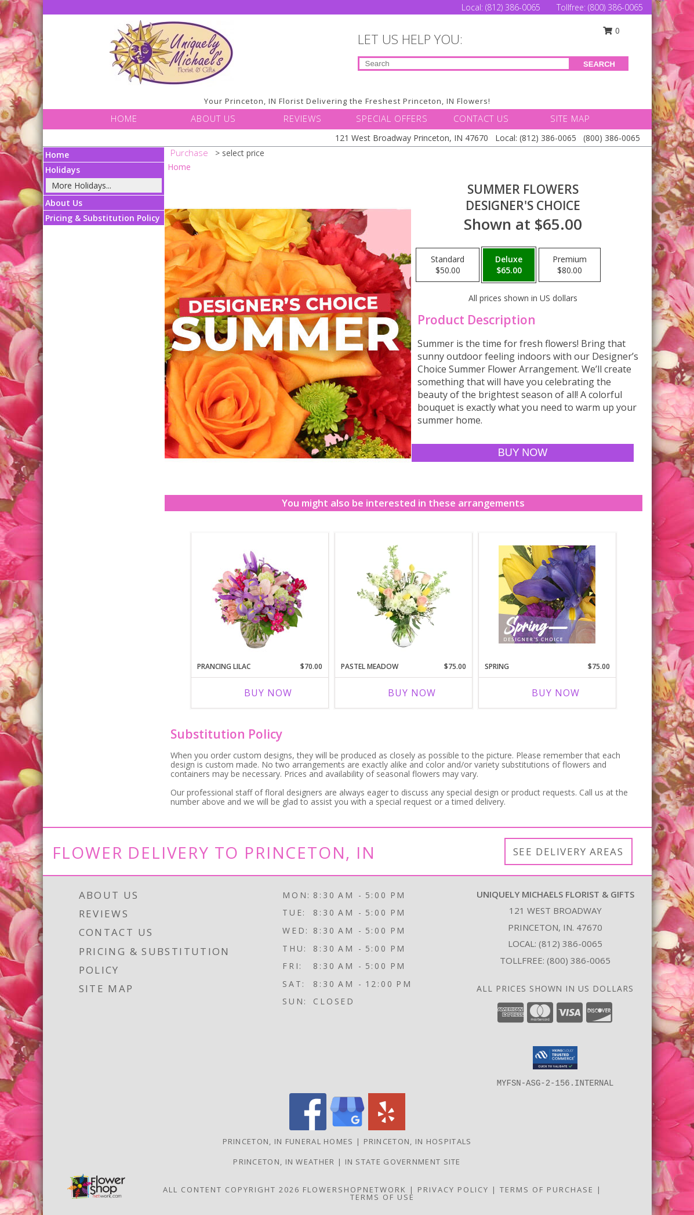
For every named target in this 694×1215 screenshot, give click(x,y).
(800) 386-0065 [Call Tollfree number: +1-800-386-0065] (615, 7)
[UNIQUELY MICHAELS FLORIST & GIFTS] (172, 52)
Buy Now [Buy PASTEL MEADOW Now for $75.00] (412, 692)
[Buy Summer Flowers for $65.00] (523, 453)
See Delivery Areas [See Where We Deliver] (568, 851)
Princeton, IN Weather (284, 1161)
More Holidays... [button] (81, 185)
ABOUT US (213, 118)
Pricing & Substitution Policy (102, 217)
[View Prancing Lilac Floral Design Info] (259, 594)
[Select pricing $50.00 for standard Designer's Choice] (447, 265)
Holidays (62, 169)
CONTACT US (481, 118)
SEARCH (599, 64)
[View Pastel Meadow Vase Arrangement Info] (403, 594)
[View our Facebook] (307, 1127)
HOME (124, 118)
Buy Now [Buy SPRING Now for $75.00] (556, 692)
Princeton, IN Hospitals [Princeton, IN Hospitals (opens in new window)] (418, 1141)
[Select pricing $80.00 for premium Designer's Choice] (569, 265)
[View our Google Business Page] (347, 1127)
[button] (555, 1057)
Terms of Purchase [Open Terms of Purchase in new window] (547, 1189)
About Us (63, 202)
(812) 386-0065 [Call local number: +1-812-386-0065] (570, 943)
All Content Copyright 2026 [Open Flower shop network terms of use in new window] (231, 1189)
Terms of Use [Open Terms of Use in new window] (382, 1197)
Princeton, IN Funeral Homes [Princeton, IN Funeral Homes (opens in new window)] (288, 1141)
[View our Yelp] (386, 1127)
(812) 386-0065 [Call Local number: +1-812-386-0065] (514, 7)
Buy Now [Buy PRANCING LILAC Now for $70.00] (268, 692)
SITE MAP (570, 118)
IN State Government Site (403, 1161)
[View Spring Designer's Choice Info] (547, 594)
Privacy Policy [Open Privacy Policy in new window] (453, 1189)
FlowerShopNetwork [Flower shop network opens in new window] (354, 1189)
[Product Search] (464, 63)
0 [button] (611, 30)
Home (57, 154)
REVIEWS (303, 118)
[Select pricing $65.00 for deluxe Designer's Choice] (509, 265)
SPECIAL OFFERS (392, 118)
